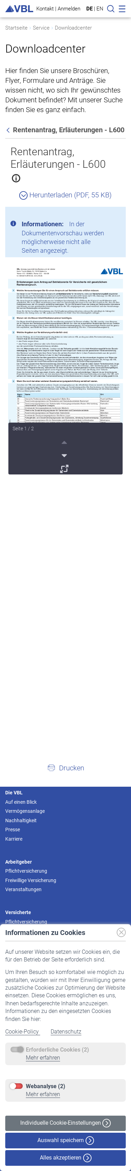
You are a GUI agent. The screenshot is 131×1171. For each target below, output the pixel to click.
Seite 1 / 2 (23, 428)
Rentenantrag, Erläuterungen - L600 (58, 158)
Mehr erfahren (43, 1057)
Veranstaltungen (23, 889)
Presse (12, 829)
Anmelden (69, 8)
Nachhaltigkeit (21, 820)
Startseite (16, 28)
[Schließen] (101, 214)
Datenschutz (66, 1031)
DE (89, 9)
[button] (65, 767)
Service (41, 28)
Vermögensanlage (25, 811)
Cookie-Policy (22, 1031)
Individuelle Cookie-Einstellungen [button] (65, 1123)
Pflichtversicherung (26, 871)
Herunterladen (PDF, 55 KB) (65, 195)
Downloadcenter (73, 28)
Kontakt (45, 8)
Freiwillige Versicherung (30, 880)
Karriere (13, 839)
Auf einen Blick (21, 802)
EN (99, 9)
